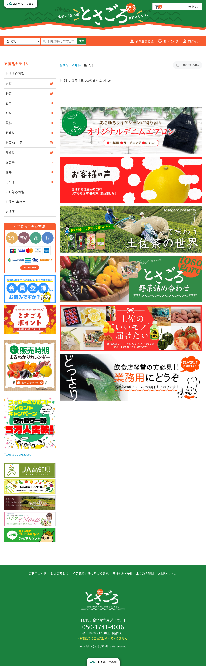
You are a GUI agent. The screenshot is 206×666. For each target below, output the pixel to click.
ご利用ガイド (38, 573)
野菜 (9, 93)
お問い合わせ (167, 573)
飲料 (9, 123)
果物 (9, 83)
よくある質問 (145, 573)
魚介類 (10, 152)
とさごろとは (59, 573)
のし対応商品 (15, 192)
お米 (9, 113)
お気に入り (168, 41)
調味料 (10, 133)
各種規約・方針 (122, 573)
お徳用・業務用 (15, 202)
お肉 (9, 103)
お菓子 (10, 162)
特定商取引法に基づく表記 (90, 573)
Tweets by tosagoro (17, 454)
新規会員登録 (142, 41)
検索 (82, 41)
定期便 (10, 211)
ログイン (191, 41)
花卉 (9, 172)
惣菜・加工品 (14, 142)
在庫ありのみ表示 (190, 65)
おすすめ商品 (15, 73)
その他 (10, 182)
